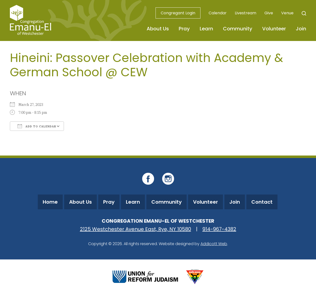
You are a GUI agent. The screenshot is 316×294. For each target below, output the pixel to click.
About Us (158, 28)
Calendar (218, 13)
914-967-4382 (219, 229)
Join (301, 28)
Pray (184, 28)
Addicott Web (213, 244)
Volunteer (274, 28)
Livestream (245, 13)
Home (50, 201)
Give (268, 13)
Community (237, 28)
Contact (262, 201)
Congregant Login (178, 13)
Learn (206, 28)
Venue (287, 13)
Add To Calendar (37, 126)
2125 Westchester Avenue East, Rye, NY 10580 (135, 229)
